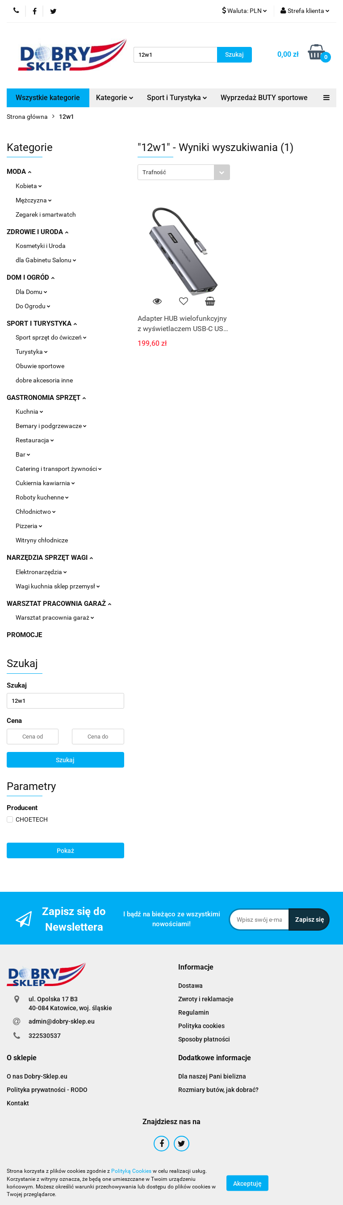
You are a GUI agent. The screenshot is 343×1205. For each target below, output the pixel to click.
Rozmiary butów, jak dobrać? (218, 1089)
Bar (23, 454)
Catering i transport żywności (59, 468)
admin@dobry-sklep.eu (62, 1021)
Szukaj (65, 760)
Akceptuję (247, 1183)
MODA (19, 172)
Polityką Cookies (131, 1171)
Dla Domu (31, 291)
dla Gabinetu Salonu (46, 260)
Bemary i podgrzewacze (51, 425)
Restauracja (35, 440)
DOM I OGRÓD (30, 277)
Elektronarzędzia (41, 571)
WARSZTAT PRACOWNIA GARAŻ (59, 604)
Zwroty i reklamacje (206, 999)
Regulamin (193, 1012)
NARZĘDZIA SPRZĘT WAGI (50, 558)
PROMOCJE (24, 635)
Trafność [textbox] (154, 172)
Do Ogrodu (33, 306)
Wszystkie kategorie (48, 97)
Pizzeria (29, 525)
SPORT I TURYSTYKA (42, 323)
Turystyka (32, 351)
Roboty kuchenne (42, 497)
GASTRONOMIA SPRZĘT (46, 398)
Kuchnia (29, 411)
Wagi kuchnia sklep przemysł (58, 586)
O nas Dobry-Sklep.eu (37, 1076)
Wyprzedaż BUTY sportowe (264, 97)
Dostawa (190, 985)
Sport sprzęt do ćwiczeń (51, 337)
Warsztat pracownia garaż (55, 617)
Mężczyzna (34, 200)
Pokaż (65, 850)
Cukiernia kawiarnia (45, 483)
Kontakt (18, 1103)
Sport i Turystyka (177, 97)
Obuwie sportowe (40, 365)
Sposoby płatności (204, 1039)
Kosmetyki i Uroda (41, 245)
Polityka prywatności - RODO (47, 1089)
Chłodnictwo (36, 511)
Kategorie (115, 97)
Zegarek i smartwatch (46, 214)
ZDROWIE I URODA (37, 232)
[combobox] (184, 172)
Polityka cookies (201, 1025)
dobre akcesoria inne (44, 380)
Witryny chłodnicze (42, 540)
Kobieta (29, 185)
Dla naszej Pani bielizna (212, 1076)
